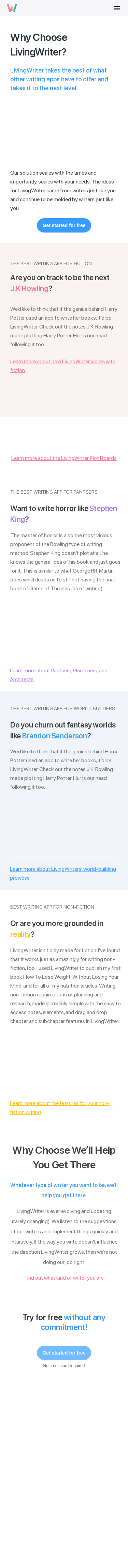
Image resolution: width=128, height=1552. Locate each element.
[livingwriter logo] (12, 8)
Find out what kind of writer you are (64, 1278)
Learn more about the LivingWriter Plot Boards (64, 458)
